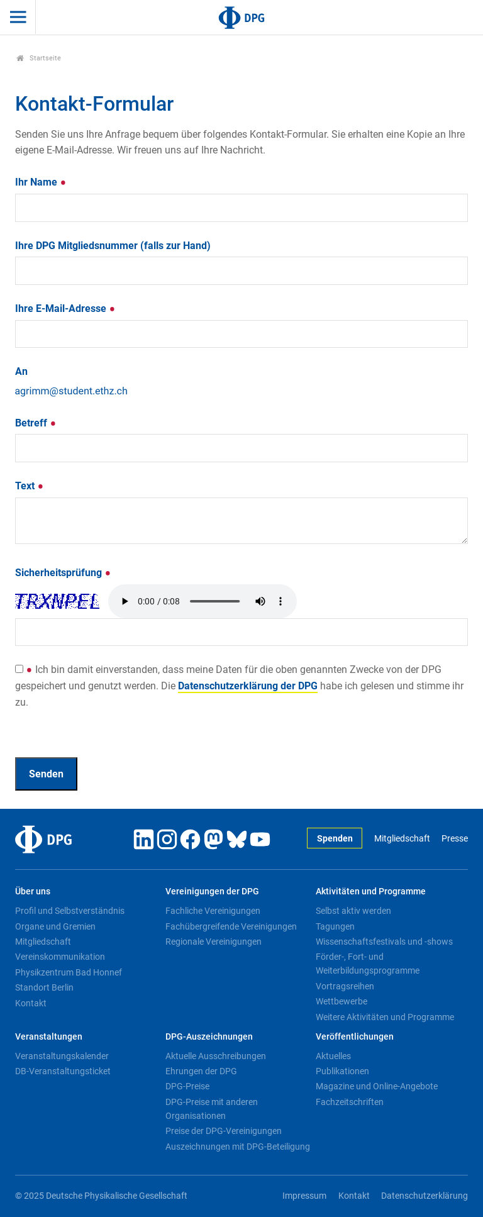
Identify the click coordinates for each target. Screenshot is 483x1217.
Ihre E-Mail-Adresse (65, 308)
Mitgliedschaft (402, 838)
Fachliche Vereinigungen (212, 911)
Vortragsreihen (345, 986)
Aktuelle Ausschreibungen (215, 1056)
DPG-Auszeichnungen (209, 1036)
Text (29, 486)
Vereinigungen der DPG (212, 891)
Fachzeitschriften (350, 1102)
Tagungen (335, 926)
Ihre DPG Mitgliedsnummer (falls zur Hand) (113, 246)
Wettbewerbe (341, 1001)
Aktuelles (333, 1056)
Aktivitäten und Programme (371, 891)
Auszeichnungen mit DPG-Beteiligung (237, 1147)
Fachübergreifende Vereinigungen (231, 926)
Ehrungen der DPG (201, 1071)
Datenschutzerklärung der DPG (248, 686)
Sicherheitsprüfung (63, 573)
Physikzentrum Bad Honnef (68, 972)
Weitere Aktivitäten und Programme (385, 1017)
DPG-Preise (187, 1086)
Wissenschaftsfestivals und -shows (384, 941)
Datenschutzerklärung (424, 1196)
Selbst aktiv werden (353, 911)
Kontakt (31, 1003)
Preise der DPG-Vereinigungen (223, 1131)
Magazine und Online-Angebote (377, 1086)
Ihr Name (41, 182)
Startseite (38, 58)
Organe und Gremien (55, 926)
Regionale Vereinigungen (213, 941)
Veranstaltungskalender (62, 1056)
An (21, 371)
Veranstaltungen (48, 1036)
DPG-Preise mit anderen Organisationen (211, 1109)
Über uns (32, 891)
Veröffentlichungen (355, 1036)
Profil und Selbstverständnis (70, 911)
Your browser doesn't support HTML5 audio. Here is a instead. (202, 601)
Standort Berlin (44, 987)
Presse (454, 838)
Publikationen (342, 1071)
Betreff (36, 423)
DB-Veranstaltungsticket (63, 1071)
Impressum (304, 1196)
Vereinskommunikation (60, 957)
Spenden (335, 838)
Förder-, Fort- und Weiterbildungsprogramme (367, 963)
